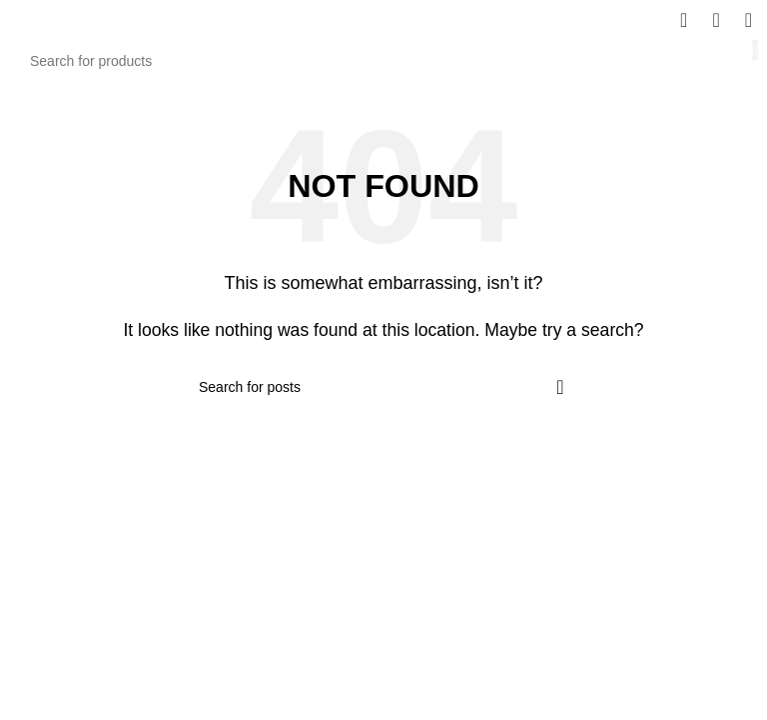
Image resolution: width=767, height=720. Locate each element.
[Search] (383, 61)
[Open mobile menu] (748, 20)
